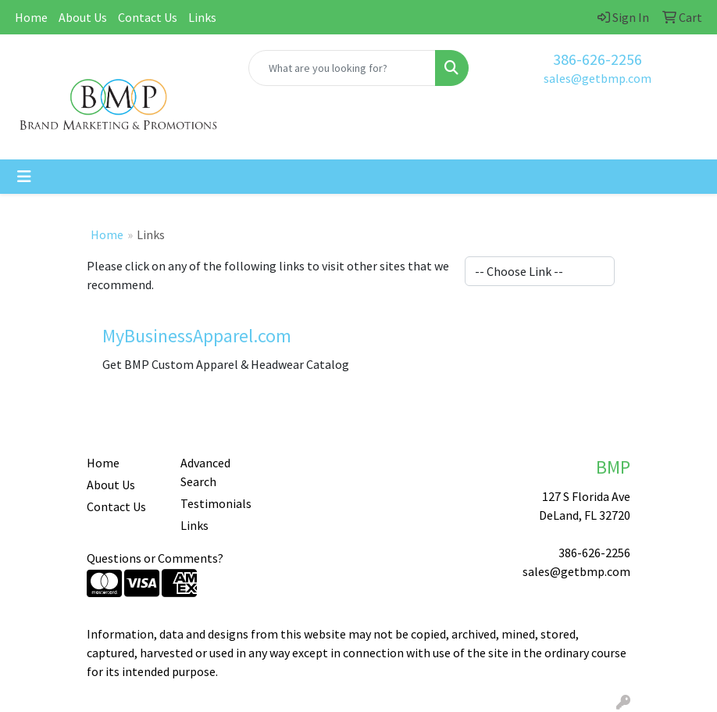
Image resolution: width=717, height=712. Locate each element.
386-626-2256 (597, 59)
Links (202, 17)
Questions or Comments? (155, 558)
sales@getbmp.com (597, 78)
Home (31, 17)
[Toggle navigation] (24, 177)
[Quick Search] (342, 68)
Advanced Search (205, 472)
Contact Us (147, 17)
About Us (83, 17)
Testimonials (215, 503)
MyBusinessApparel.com (196, 336)
